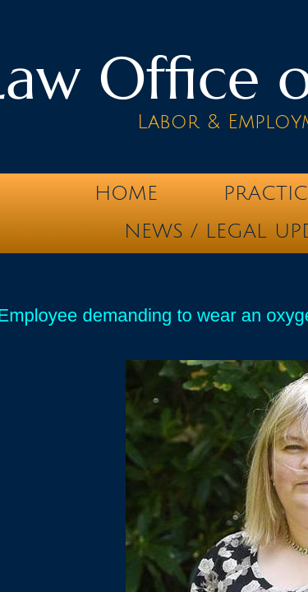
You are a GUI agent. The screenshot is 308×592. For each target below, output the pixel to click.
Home (126, 193)
